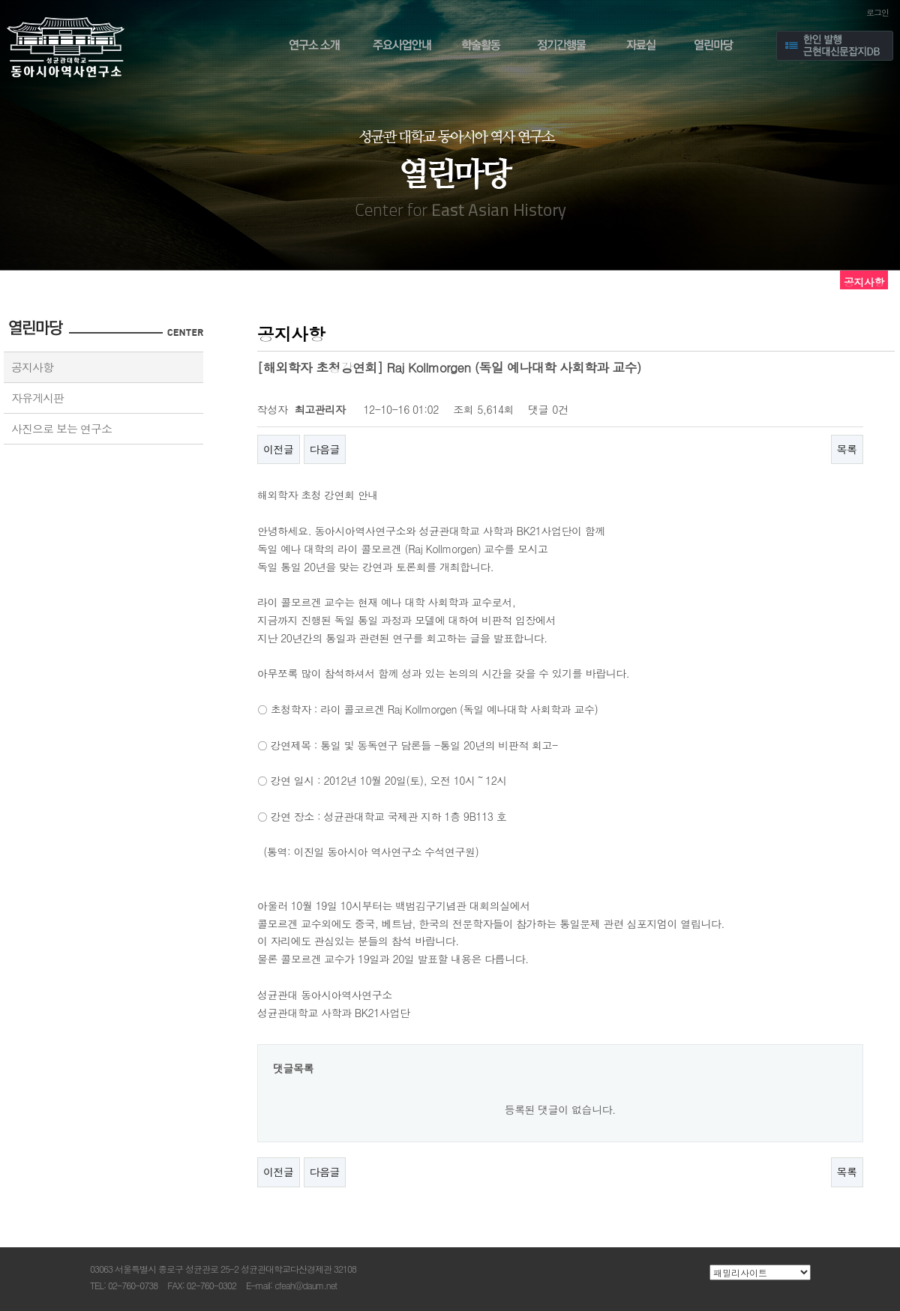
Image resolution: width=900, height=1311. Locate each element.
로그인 (877, 12)
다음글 (325, 448)
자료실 (641, 47)
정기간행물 (562, 47)
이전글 (278, 448)
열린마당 (718, 47)
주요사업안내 (402, 47)
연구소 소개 (312, 47)
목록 (847, 448)
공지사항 (32, 367)
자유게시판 (37, 398)
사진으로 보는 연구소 (61, 428)
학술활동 (482, 47)
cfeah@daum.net (305, 1285)
